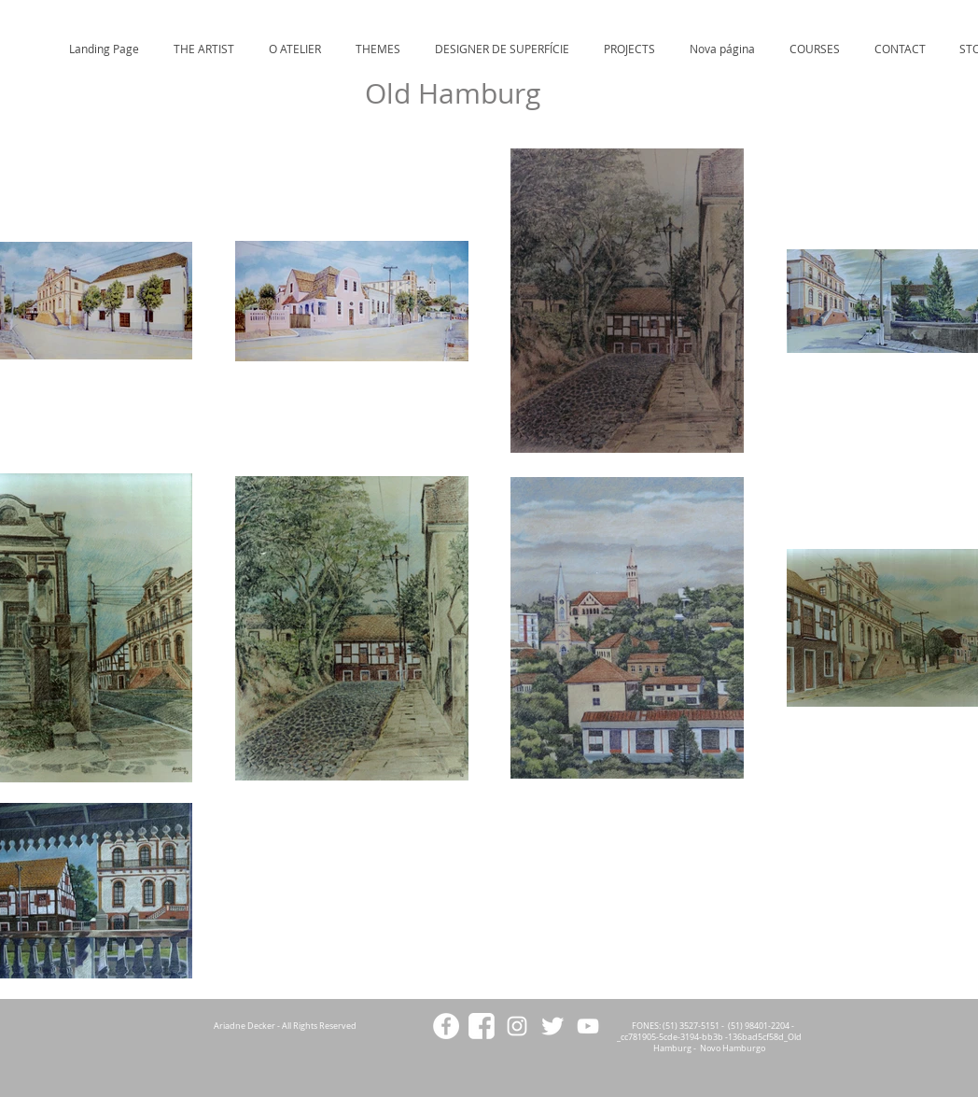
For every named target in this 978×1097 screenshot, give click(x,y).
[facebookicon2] (481, 1026)
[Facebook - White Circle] (446, 1026)
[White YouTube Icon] (588, 1026)
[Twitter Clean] (552, 1026)
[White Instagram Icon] (517, 1026)
